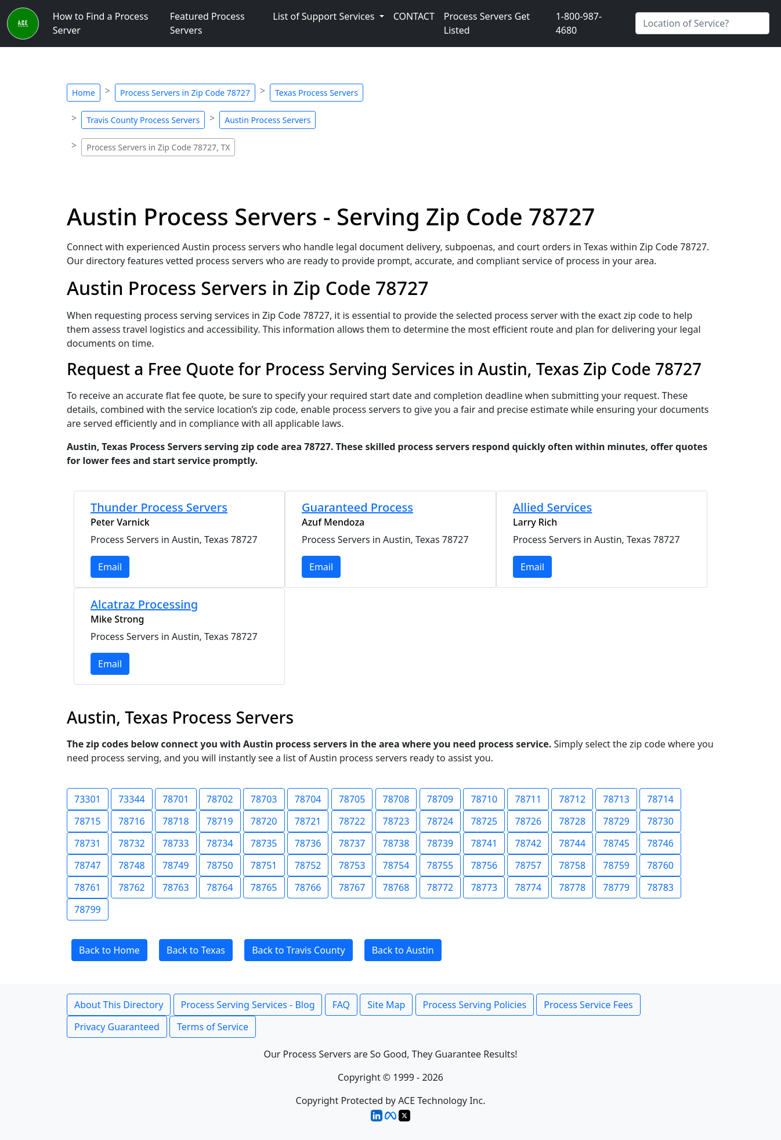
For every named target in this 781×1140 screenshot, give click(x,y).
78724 (440, 821)
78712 (572, 799)
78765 (264, 887)
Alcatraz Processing (144, 604)
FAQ (341, 1004)
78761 (87, 887)
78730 (660, 821)
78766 (308, 887)
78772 (440, 887)
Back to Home (109, 950)
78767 (352, 887)
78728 (572, 821)
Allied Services (552, 507)
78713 (616, 799)
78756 (484, 865)
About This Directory (118, 1004)
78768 (396, 887)
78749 (175, 865)
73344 (131, 799)
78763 (175, 887)
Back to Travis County (298, 950)
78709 (440, 799)
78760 (660, 865)
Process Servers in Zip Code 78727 (185, 92)
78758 (572, 865)
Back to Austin (403, 950)
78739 (440, 843)
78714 (660, 799)
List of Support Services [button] (325, 16)
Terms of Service (212, 1026)
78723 (396, 821)
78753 (352, 865)
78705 (352, 799)
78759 (616, 865)
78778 (572, 887)
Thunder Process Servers (159, 507)
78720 (264, 821)
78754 (396, 865)
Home (83, 92)
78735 (264, 843)
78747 (87, 865)
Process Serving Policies (475, 1004)
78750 (220, 865)
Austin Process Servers (267, 119)
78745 (616, 843)
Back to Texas (196, 950)
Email (110, 566)
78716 (131, 821)
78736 (308, 843)
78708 (396, 799)
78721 (308, 821)
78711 (528, 799)
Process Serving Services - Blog (248, 1004)
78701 (175, 799)
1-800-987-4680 (579, 23)
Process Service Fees (588, 1004)
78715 (87, 821)
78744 (572, 843)
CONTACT (414, 16)
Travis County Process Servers (143, 119)
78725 (484, 821)
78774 (528, 887)
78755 (440, 865)
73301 (87, 799)
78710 (484, 799)
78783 (660, 887)
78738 (396, 843)
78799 (87, 909)
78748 (131, 865)
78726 (528, 821)
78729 (616, 821)
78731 (87, 843)
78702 (220, 799)
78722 (352, 821)
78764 (220, 887)
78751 (264, 865)
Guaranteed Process (357, 507)
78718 (175, 821)
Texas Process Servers (316, 92)
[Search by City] (702, 23)
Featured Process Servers (207, 23)
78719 (220, 821)
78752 (308, 865)
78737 (352, 843)
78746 (660, 843)
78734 (220, 843)
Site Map (386, 1004)
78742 (528, 843)
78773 (484, 887)
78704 (308, 799)
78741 (484, 843)
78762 (131, 887)
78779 (616, 887)
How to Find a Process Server (101, 23)
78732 (131, 843)
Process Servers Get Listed (487, 23)
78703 (264, 799)
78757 (528, 865)
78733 (175, 843)
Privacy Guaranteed (117, 1026)
